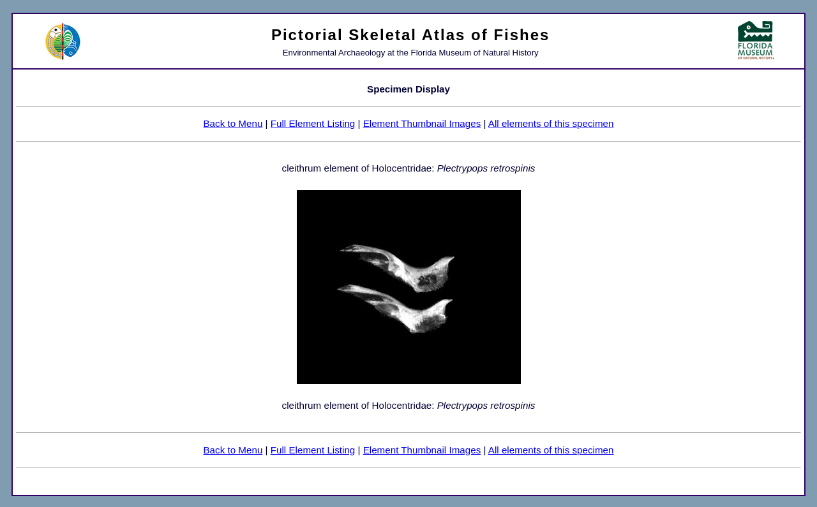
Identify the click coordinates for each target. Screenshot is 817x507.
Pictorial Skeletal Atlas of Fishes (410, 34)
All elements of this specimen (551, 123)
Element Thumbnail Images (422, 123)
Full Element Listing (313, 123)
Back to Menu (232, 123)
